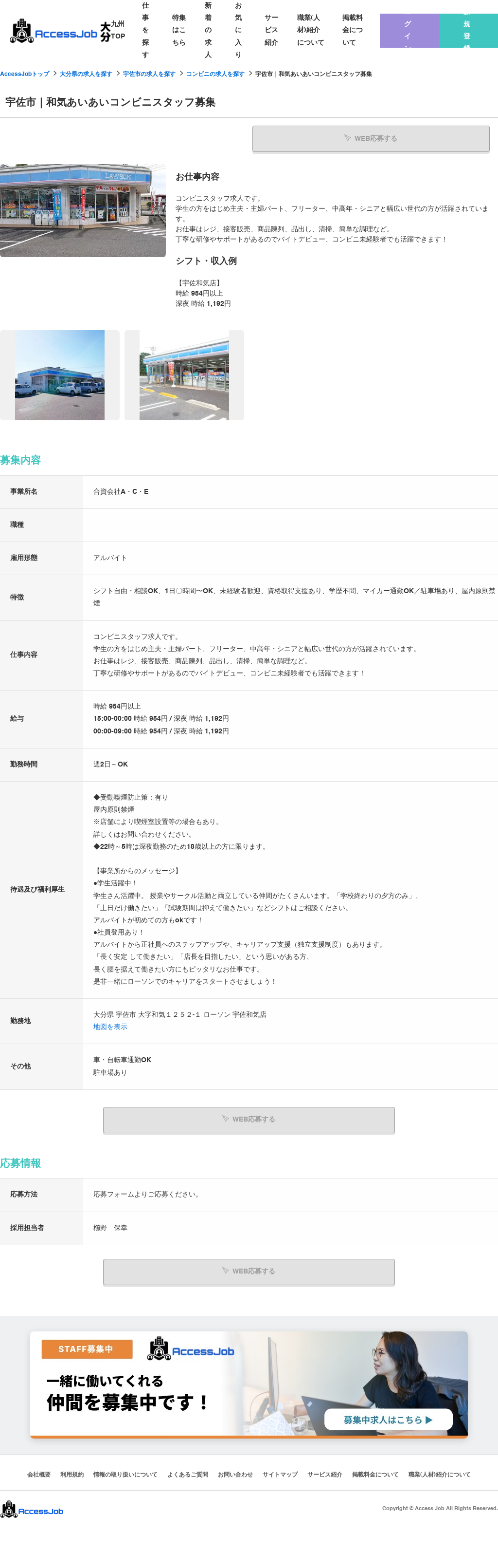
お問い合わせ (235, 1471)
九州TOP (118, 30)
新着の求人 (208, 30)
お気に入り (238, 30)
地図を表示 (110, 1026)
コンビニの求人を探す (215, 74)
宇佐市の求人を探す (149, 74)
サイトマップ (280, 1471)
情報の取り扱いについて (125, 1471)
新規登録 (466, 30)
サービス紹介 (271, 30)
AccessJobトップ (24, 74)
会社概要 (39, 1471)
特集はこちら (179, 30)
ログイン (407, 30)
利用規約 (72, 1471)
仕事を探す (145, 30)
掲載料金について (352, 30)
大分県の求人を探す (86, 74)
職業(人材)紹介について (310, 30)
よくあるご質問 (187, 1471)
